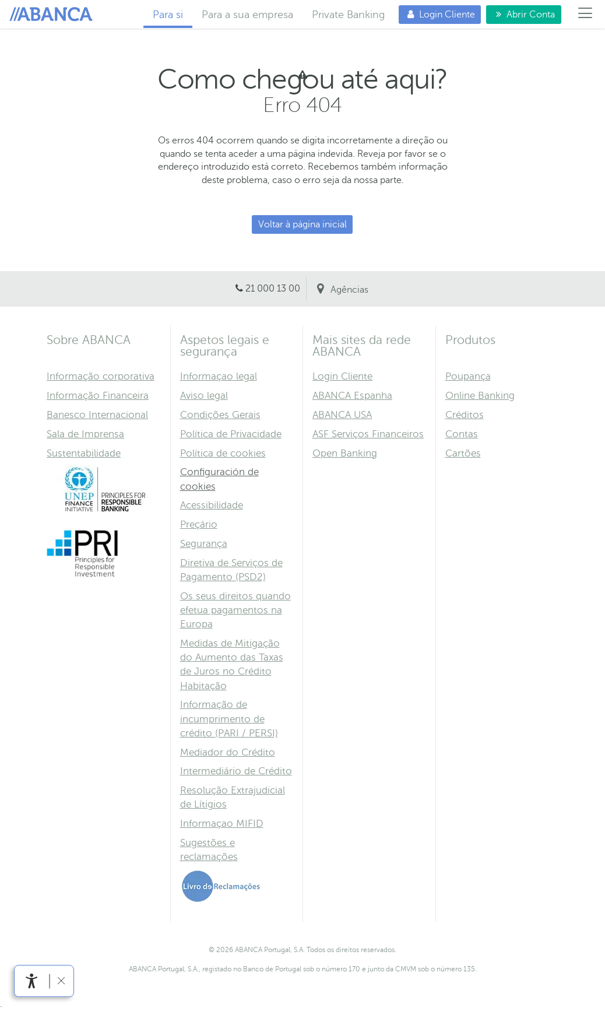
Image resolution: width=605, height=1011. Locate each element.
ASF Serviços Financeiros (368, 434)
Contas (461, 434)
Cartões (463, 453)
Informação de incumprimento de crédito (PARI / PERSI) (229, 718)
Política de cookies (223, 453)
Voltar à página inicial (302, 224)
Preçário (198, 524)
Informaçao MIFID (221, 823)
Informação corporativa (100, 376)
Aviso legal (204, 395)
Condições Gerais (220, 414)
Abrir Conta (520, 14)
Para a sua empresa (247, 14)
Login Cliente (437, 14)
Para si (53, 14)
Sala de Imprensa (85, 434)
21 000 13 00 (272, 288)
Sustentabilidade (84, 453)
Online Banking (480, 395)
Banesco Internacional (97, 414)
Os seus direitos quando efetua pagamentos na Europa (235, 610)
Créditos (464, 414)
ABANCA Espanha (352, 395)
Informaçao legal (218, 376)
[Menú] (585, 15)
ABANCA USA (342, 414)
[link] (31, 981)
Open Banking (344, 453)
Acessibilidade (211, 505)
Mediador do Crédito (227, 752)
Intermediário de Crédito (236, 771)
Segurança (203, 543)
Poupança (468, 376)
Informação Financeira (98, 395)
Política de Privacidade (231, 434)
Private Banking (348, 14)
